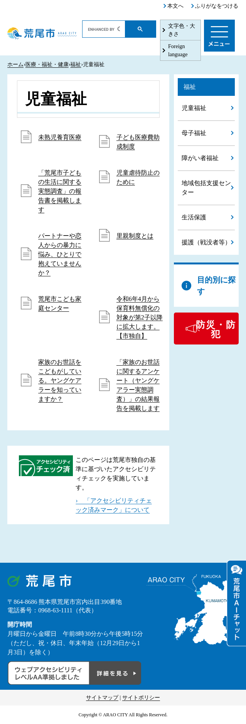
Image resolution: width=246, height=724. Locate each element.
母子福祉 (194, 133)
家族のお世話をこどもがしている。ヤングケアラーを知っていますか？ (59, 380)
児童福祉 (194, 108)
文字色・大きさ (181, 30)
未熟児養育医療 (59, 137)
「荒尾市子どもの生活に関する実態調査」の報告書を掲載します (59, 191)
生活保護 (194, 217)
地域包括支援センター (206, 188)
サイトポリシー (141, 698)
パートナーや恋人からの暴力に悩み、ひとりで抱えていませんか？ (59, 254)
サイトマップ (102, 698)
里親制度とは (134, 235)
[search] (104, 29)
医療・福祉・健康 (47, 64)
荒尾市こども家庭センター (59, 303)
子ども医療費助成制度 (138, 142)
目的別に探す (216, 286)
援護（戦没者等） (206, 242)
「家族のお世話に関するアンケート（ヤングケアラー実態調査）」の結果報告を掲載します (138, 385)
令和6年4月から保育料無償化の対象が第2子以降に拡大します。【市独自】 (139, 317)
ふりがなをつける (216, 6)
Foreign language (178, 50)
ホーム (15, 64)
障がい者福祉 (200, 158)
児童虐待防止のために (138, 177)
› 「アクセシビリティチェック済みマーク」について (114, 505)
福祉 (75, 64)
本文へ (175, 6)
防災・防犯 (216, 329)
